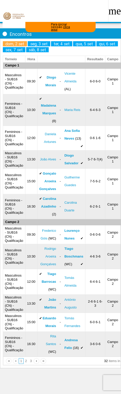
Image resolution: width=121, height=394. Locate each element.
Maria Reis (72, 110)
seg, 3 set (39, 43)
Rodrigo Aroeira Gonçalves (48, 256)
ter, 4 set (62, 43)
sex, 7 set (14, 49)
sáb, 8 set (37, 49)
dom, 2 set (14, 43)
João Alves (48, 159)
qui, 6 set (107, 43)
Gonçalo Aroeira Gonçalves (47, 181)
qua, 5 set (84, 43)
